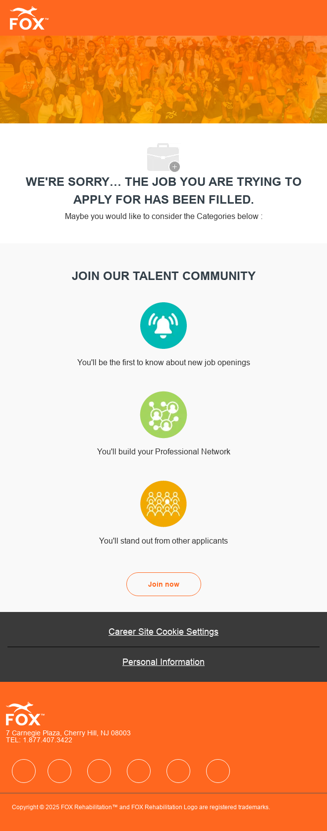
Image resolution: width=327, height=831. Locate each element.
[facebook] (24, 771)
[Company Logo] (26, 17)
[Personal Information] (163, 662)
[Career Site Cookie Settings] (163, 632)
